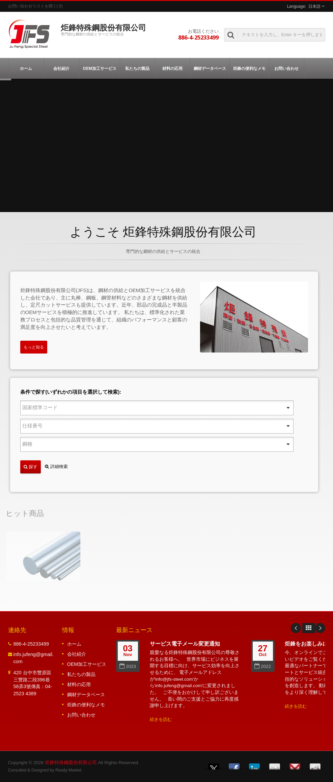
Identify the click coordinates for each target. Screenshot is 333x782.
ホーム (26, 68)
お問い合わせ (286, 68)
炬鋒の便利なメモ (249, 68)
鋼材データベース (209, 68)
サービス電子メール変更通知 (185, 643)
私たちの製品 (137, 68)
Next (320, 628)
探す (30, 467)
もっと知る (34, 347)
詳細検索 (56, 466)
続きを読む (161, 719)
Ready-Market (68, 770)
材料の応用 (172, 68)
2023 (127, 666)
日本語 (314, 6)
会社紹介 (61, 68)
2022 (262, 666)
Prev (296, 628)
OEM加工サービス (99, 68)
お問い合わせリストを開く (32, 6)
